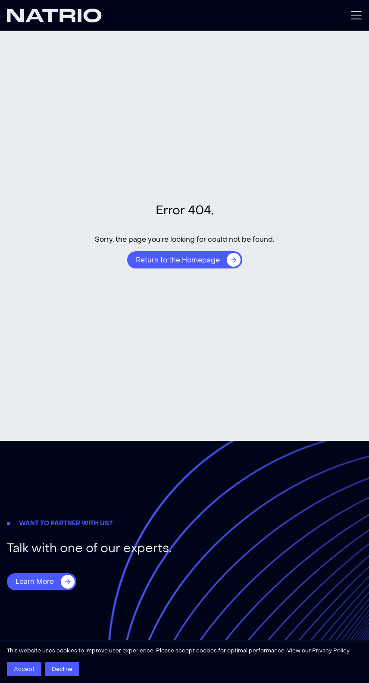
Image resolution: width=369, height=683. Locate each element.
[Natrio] (95, 15)
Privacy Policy (331, 650)
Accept (24, 669)
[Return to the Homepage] (184, 259)
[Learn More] (41, 581)
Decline (62, 669)
